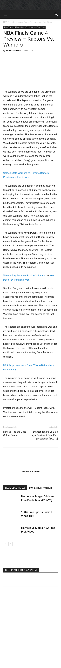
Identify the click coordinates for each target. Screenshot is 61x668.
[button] (5, 14)
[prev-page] (5, 544)
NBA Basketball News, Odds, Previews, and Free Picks (27, 22)
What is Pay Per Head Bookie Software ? (25, 275)
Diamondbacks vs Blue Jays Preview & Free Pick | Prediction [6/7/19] (44, 435)
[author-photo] (30, 467)
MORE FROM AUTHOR (40, 488)
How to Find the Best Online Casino (14, 433)
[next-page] (10, 544)
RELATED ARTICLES (15, 488)
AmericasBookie (13, 50)
